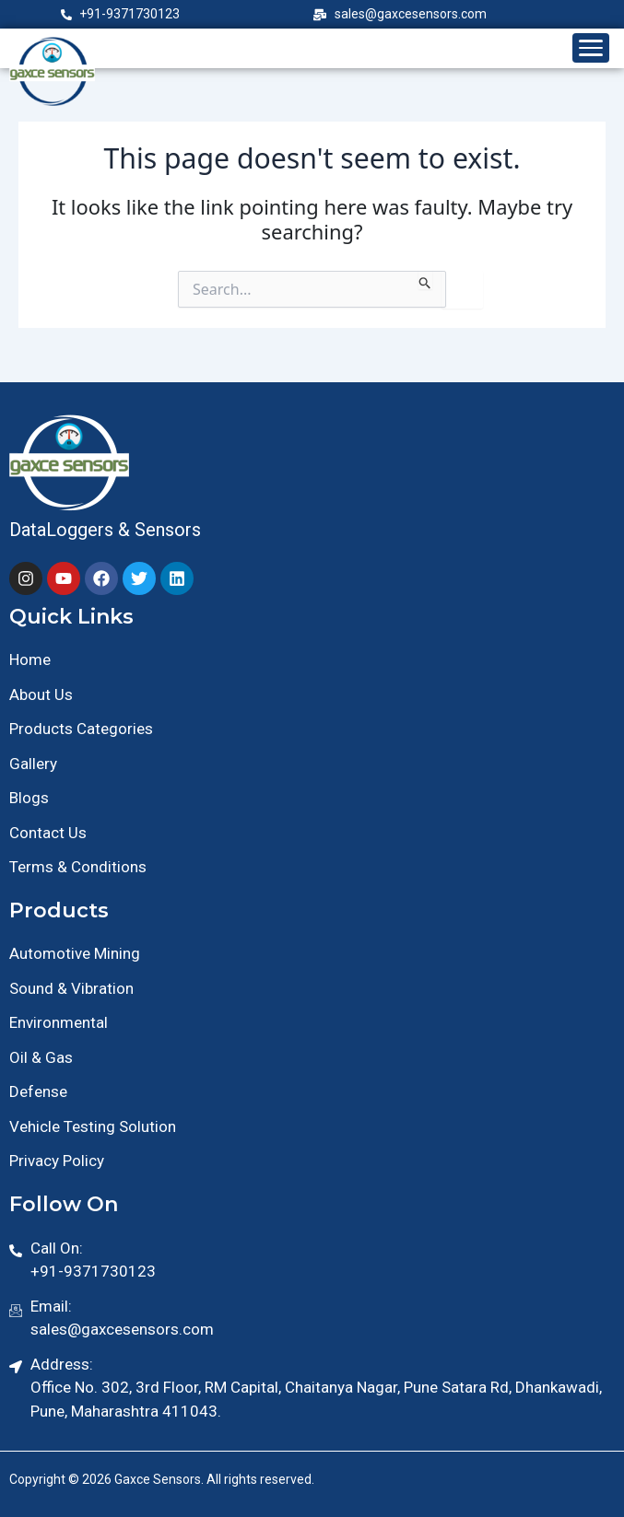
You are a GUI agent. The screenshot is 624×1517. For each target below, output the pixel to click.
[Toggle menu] (590, 48)
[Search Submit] (425, 280)
